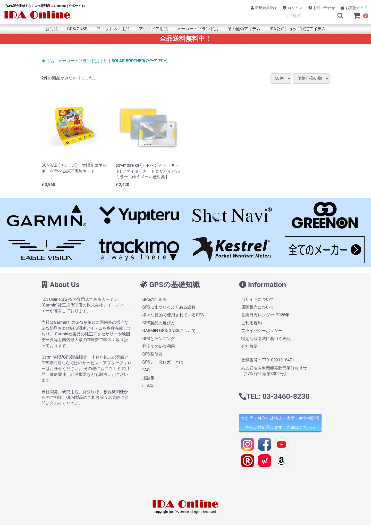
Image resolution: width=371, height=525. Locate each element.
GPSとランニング (158, 338)
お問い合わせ (321, 8)
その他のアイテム (243, 28)
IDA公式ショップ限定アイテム (298, 28)
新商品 (51, 28)
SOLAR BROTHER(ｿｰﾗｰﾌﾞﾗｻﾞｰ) (139, 60)
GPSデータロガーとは (162, 362)
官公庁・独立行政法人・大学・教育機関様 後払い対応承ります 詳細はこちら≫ (280, 423)
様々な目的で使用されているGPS (173, 315)
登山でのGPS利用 (158, 346)
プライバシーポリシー (261, 330)
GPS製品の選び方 (158, 322)
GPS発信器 (152, 354)
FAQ (146, 369)
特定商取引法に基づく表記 (266, 338)
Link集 (148, 385)
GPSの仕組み (154, 299)
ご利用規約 (251, 322)
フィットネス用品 (113, 28)
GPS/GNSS (77, 28)
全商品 (47, 60)
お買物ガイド (354, 8)
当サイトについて (257, 299)
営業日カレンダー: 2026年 (265, 315)
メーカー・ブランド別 (197, 28)
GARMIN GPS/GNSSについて (169, 330)
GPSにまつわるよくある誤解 (169, 307)
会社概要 (249, 346)
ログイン (292, 8)
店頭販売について (257, 307)
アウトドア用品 (153, 28)
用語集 (148, 377)
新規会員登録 (264, 8)
